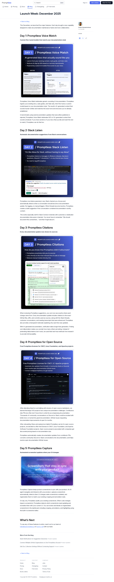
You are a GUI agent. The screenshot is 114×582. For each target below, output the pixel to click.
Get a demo (95, 2)
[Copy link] (86, 38)
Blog (33, 563)
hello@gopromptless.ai (27, 527)
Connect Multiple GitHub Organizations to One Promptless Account (40, 542)
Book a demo (24, 571)
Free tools (35, 569)
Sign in (85, 2)
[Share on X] (83, 38)
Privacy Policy (46, 569)
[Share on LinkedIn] (79, 38)
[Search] (49, 3)
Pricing (22, 566)
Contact (44, 566)
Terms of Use (46, 571)
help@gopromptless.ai (45, 577)
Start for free (107, 2)
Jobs (43, 563)
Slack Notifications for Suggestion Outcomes (33, 539)
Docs (21, 569)
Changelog (35, 566)
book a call (40, 527)
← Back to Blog (24, 21)
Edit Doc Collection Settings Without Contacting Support (37, 546)
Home (21, 563)
